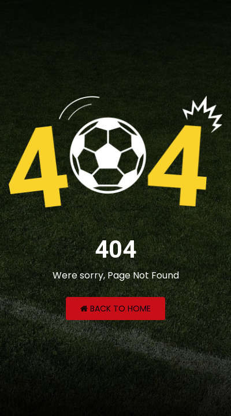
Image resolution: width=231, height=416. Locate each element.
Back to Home (115, 308)
